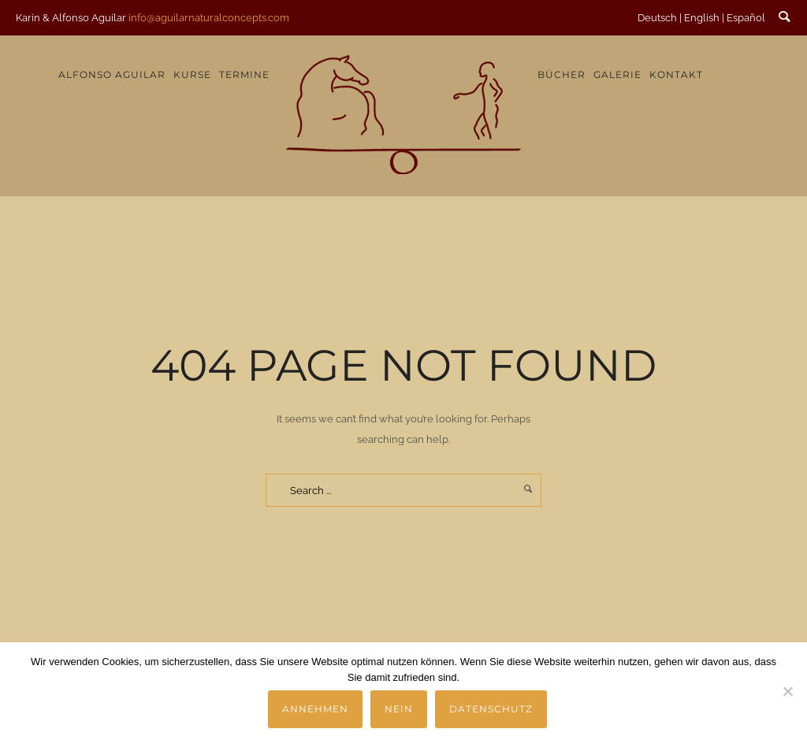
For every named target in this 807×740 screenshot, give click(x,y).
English (702, 18)
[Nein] (787, 691)
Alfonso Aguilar (111, 74)
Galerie (617, 74)
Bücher (561, 74)
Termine (244, 74)
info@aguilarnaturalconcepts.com (208, 18)
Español (746, 18)
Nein (399, 709)
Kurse (192, 74)
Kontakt (676, 74)
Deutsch (657, 18)
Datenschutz (491, 709)
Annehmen (315, 709)
